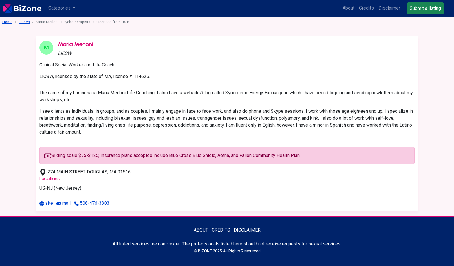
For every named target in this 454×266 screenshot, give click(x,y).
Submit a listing (425, 8)
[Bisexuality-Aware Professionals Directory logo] (22, 8)
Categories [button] (60, 8)
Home (7, 22)
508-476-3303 (91, 203)
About (348, 8)
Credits (366, 8)
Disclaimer (389, 8)
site (46, 203)
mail (63, 203)
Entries (24, 22)
